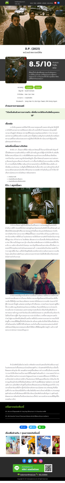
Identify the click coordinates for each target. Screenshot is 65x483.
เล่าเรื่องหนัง (44, 3)
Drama (38, 87)
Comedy (29, 87)
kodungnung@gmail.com (28, 476)
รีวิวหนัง (35, 3)
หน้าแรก (31, 3)
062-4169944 (43, 476)
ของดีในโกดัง (39, 3)
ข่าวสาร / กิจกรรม (50, 3)
